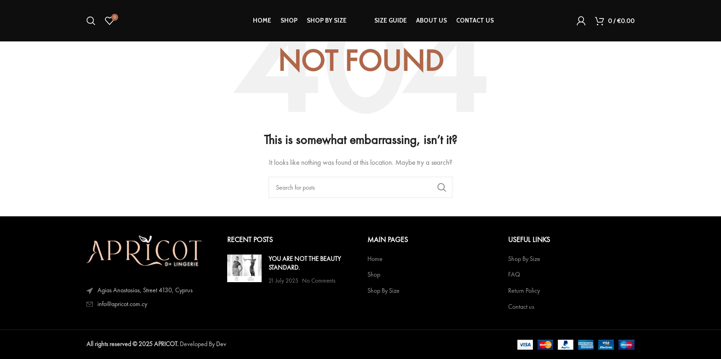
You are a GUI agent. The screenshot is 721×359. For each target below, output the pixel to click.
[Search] (91, 21)
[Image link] (143, 250)
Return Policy (524, 291)
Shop (373, 274)
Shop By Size (383, 291)
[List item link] (149, 304)
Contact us (521, 307)
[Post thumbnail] (244, 270)
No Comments (318, 280)
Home (375, 259)
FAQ (514, 274)
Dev (221, 344)
